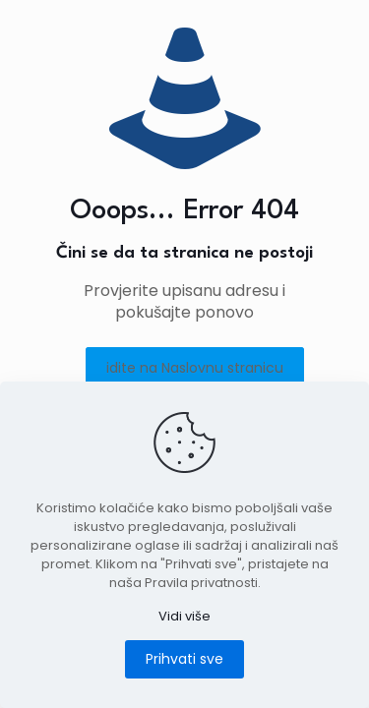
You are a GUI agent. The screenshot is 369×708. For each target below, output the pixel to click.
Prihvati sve (184, 659)
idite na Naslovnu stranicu (194, 368)
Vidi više (184, 616)
